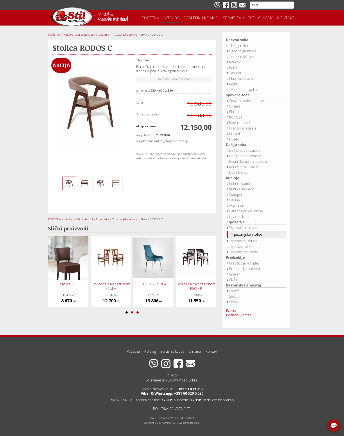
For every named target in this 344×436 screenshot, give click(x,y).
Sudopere (236, 194)
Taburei (235, 73)
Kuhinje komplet (241, 183)
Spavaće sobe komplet (246, 101)
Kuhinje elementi (241, 189)
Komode (235, 117)
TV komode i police (243, 89)
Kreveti (234, 133)
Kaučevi (235, 62)
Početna (150, 17)
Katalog (171, 17)
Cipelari (234, 274)
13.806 (153, 301)
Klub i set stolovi (241, 78)
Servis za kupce (239, 17)
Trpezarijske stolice (246, 234)
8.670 (68, 301)
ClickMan (171, 418)
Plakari (234, 111)
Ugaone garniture (242, 51)
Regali (233, 84)
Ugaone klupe (239, 216)
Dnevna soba (237, 40)
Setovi (233, 302)
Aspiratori (236, 205)
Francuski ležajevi (242, 128)
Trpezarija (235, 222)
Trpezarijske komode (245, 246)
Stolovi (234, 291)
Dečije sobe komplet (245, 150)
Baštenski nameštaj (243, 285)
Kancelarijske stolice (244, 167)
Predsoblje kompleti (244, 263)
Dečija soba (236, 144)
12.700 (111, 301)
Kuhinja (232, 178)
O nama (266, 17)
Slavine (234, 200)
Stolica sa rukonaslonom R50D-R (196, 286)
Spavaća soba (238, 95)
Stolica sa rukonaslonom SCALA (111, 286)
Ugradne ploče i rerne (246, 211)
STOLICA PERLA (153, 284)
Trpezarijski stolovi (243, 228)
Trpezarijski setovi (243, 241)
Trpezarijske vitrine (243, 252)
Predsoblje (235, 257)
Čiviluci (234, 279)
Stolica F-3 (68, 284)
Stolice (234, 296)
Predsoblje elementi (244, 268)
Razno (231, 310)
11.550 (196, 301)
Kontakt (285, 17)
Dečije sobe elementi (245, 156)
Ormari (234, 106)
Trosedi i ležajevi (241, 56)
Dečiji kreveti (238, 172)
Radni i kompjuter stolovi (248, 161)
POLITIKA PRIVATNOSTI (172, 408)
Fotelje (234, 67)
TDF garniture (240, 45)
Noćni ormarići (240, 122)
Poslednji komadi (201, 17)
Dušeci (234, 139)
